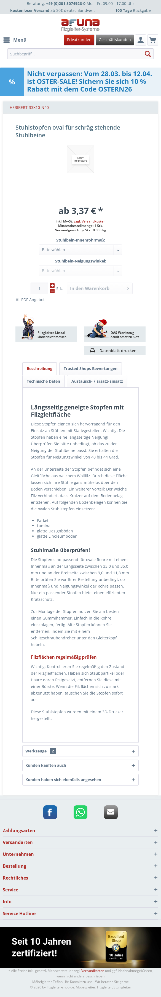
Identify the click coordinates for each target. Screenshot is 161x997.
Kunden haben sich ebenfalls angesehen (63, 779)
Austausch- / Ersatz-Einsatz (97, 381)
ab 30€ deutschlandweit (52, 10)
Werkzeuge (40, 751)
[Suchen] (148, 53)
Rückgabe (133, 10)
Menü (14, 39)
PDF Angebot (30, 299)
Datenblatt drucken (118, 350)
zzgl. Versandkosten (90, 221)
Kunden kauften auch (45, 765)
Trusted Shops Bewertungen (90, 368)
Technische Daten (43, 381)
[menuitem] (79, 39)
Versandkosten (92, 970)
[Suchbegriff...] (80, 53)
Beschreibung (39, 368)
